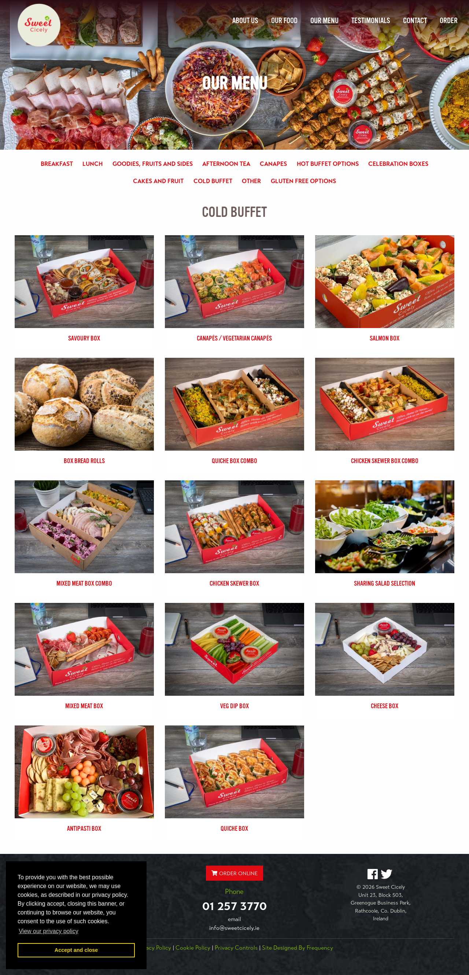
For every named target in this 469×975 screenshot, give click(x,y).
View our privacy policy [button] (48, 931)
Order (449, 20)
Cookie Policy (193, 948)
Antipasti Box (84, 828)
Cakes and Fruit (158, 181)
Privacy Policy (153, 948)
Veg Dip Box (234, 706)
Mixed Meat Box (84, 706)
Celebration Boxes (398, 164)
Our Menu (324, 20)
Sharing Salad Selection (384, 583)
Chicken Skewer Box (234, 583)
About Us (245, 20)
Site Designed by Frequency (297, 948)
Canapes (273, 164)
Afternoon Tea (226, 164)
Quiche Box (234, 828)
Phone (234, 891)
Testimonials (370, 20)
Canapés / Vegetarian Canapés (234, 338)
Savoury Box (84, 338)
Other (251, 181)
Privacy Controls (236, 948)
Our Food (284, 20)
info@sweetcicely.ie (234, 928)
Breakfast (57, 164)
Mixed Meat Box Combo (84, 583)
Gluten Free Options (303, 181)
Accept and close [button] (76, 950)
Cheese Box (384, 706)
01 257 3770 (234, 906)
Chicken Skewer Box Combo (384, 461)
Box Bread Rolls (84, 461)
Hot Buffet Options (328, 164)
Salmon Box (384, 338)
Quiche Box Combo (234, 461)
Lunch (92, 164)
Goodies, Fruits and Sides (152, 164)
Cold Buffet (212, 181)
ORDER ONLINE (234, 873)
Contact (415, 20)
